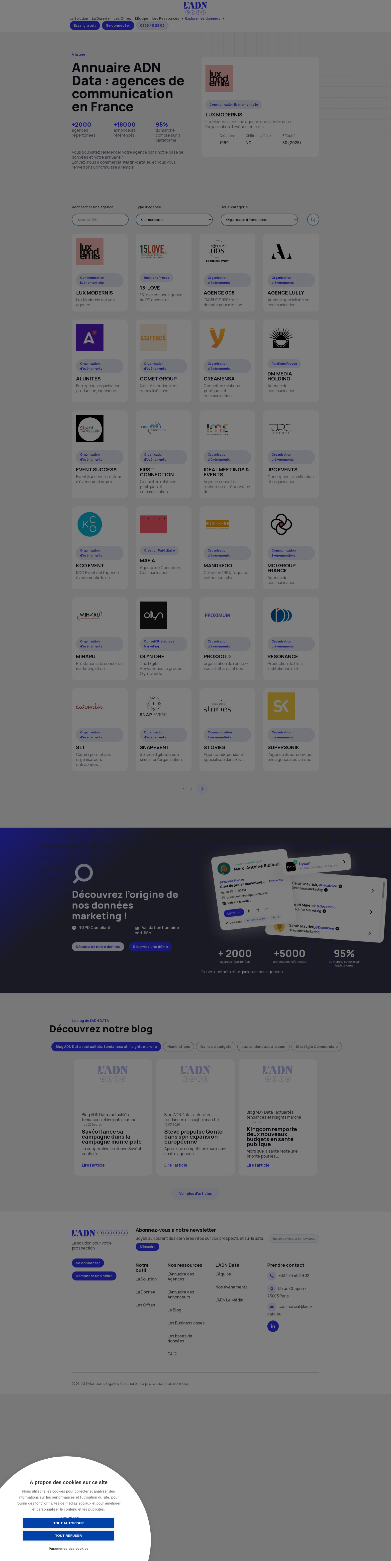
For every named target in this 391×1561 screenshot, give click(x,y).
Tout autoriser (43, 1535)
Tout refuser (93, 1535)
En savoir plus (68, 1518)
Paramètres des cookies (69, 1549)
